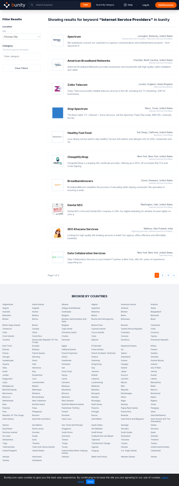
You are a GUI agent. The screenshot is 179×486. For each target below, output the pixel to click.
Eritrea (153, 346)
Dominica (125, 340)
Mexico (154, 390)
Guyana (5, 364)
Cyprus (154, 336)
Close (90, 481)
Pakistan (6, 408)
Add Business (166, 5)
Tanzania (125, 439)
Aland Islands (38, 304)
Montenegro (126, 393)
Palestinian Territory (71, 408)
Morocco (6, 397)
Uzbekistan (156, 450)
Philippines (37, 411)
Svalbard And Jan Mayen (102, 436)
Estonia (5, 349)
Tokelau (35, 443)
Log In (146, 5)
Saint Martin (96, 419)
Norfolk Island (38, 404)
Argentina (95, 308)
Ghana (64, 357)
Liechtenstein (38, 382)
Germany (36, 357)
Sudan (35, 436)
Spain (153, 432)
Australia (6, 312)
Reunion (35, 415)
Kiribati (94, 375)
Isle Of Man (156, 368)
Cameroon (7, 329)
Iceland (154, 364)
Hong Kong (96, 364)
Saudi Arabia (97, 425)
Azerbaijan (66, 312)
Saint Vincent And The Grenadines (160, 420)
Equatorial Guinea (128, 346)
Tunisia (124, 443)
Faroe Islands (97, 349)
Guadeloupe (8, 360)
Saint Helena (8, 419)
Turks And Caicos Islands (43, 447)
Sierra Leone (38, 429)
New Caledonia (39, 400)
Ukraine (124, 447)
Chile (4, 332)
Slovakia (125, 429)
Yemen (154, 457)
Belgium (65, 315)
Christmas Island (69, 332)
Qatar (153, 411)
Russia (94, 415)
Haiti (34, 364)
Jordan (5, 375)
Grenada (154, 357)
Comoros (155, 332)
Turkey (154, 443)
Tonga (64, 443)
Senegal (124, 425)
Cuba (93, 336)
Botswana (125, 319)
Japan (123, 371)
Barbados (6, 315)
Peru (4, 411)
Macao (124, 382)
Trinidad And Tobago (100, 443)
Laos (34, 379)
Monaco (65, 393)
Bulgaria (65, 325)
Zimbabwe (37, 460)
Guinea (124, 360)
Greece (94, 357)
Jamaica (95, 371)
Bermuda (155, 315)
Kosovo (124, 375)
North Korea (96, 404)
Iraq (93, 368)
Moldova (36, 393)
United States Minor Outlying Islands (74, 451)
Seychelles (7, 429)
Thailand (154, 439)
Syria (34, 439)
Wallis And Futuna (99, 457)
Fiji (122, 349)
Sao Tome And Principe (72, 425)
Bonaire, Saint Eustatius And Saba (74, 320)
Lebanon (95, 379)
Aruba (153, 308)
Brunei (35, 325)
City (4, 31)
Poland (65, 411)
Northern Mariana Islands (73, 404)
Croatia (65, 336)
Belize (94, 315)
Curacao (124, 336)
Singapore (66, 429)
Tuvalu (65, 447)
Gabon (124, 353)
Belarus (35, 315)
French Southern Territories (103, 353)
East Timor (7, 346)
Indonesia (36, 368)
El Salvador (96, 346)
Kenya (64, 375)
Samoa (5, 425)
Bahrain (124, 312)
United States (38, 450)
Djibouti (94, 340)
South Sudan (126, 432)
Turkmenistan (8, 447)
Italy (34, 371)
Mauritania (66, 390)
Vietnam (65, 457)
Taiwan (65, 439)
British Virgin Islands (11, 325)
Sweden (154, 436)
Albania (65, 304)
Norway (124, 404)
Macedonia (156, 382)
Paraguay (155, 408)
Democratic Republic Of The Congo (45, 341)
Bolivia (35, 319)
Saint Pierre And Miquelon (132, 419)
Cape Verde (67, 329)
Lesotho (124, 379)
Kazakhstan (37, 375)
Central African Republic (131, 329)
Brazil (153, 319)
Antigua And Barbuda (71, 308)
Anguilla (35, 308)
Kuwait (154, 375)
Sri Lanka (6, 436)
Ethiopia (35, 349)
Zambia (5, 460)
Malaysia (66, 386)
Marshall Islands (9, 390)
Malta (153, 386)
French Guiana (38, 353)
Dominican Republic (159, 340)
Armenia (124, 308)
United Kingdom (9, 450)
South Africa (67, 432)
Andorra (154, 304)
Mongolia (95, 393)
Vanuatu (5, 457)
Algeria (94, 304)
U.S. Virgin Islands (129, 450)
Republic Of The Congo (13, 415)
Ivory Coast (67, 371)
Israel (4, 371)
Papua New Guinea (129, 408)
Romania (65, 415)
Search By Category (105, 5)
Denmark (66, 340)
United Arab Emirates (160, 447)
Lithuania (66, 382)
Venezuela (37, 457)
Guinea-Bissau (157, 360)
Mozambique (38, 397)
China (34, 332)
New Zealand (68, 400)
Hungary (124, 364)
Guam (34, 360)
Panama (95, 408)
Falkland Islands (69, 349)
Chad (153, 329)
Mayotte (124, 390)
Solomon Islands (9, 432)
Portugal (95, 411)
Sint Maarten (97, 429)
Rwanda (124, 415)
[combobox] (21, 36)
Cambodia (155, 325)
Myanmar (66, 397)
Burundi (124, 325)
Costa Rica (37, 336)
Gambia (154, 353)
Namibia (95, 397)
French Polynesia (69, 353)
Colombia (125, 332)
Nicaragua (95, 400)
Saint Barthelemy (158, 415)
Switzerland (7, 439)
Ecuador (35, 346)
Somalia (35, 432)
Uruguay (95, 450)
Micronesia (7, 393)
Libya (4, 382)
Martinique (37, 390)
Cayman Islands (98, 329)
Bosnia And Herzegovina (102, 319)
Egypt (64, 346)
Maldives (95, 386)
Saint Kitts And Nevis (41, 419)
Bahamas (95, 312)
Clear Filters (21, 68)
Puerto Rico (126, 411)
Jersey (154, 371)
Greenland (125, 357)
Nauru (123, 397)
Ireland (124, 368)
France (5, 353)
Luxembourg (97, 382)
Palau (34, 408)
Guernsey (95, 360)
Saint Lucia (66, 419)
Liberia (154, 379)
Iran (63, 368)
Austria (35, 312)
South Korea (96, 432)
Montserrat (155, 393)
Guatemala (66, 360)
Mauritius (95, 390)
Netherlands (7, 400)
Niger (123, 400)
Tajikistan (95, 439)
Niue (4, 404)
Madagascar (8, 386)
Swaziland (125, 436)
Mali (123, 386)
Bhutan (5, 319)
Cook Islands (8, 336)
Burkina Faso (97, 325)
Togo (4, 443)
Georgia (6, 357)
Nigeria (154, 400)
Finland (154, 349)
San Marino (37, 425)
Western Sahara (128, 457)
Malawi (35, 386)
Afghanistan (7, 304)
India (4, 368)
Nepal (153, 397)
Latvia (64, 379)
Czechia (6, 340)
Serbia (153, 425)
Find (85, 5)
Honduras (66, 364)
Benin (123, 315)
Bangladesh (156, 312)
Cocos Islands (97, 332)
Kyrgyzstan (7, 379)
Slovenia (154, 429)
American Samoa (128, 304)
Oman (153, 404)
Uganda (94, 447)
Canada (35, 329)
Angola (5, 308)
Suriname (66, 436)
